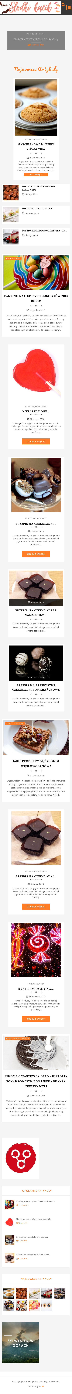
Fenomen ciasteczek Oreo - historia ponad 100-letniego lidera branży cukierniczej (36, 1081)
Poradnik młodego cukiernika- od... (44, 230)
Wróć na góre (36, 1386)
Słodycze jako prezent (36, 406)
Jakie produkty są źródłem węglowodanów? (36, 763)
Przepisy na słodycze (36, 139)
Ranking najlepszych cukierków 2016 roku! (36, 298)
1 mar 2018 (21, 1241)
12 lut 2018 (21, 1223)
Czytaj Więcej (36, 174)
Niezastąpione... (36, 411)
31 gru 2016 (22, 1205)
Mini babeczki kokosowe (37, 208)
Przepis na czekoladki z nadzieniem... (36, 612)
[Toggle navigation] (69, 7)
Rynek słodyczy (13, 258)
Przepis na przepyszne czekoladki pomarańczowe (36, 687)
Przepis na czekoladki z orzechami (32, 1237)
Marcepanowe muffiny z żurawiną (36, 146)
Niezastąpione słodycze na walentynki (33, 1219)
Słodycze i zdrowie (14, 723)
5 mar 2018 (21, 1258)
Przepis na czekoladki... (36, 523)
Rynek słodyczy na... (36, 989)
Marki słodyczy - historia (17, 1039)
